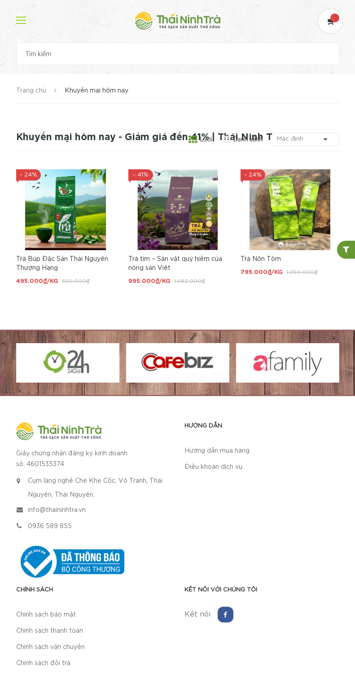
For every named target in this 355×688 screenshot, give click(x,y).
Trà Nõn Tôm (261, 259)
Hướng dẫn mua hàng (217, 451)
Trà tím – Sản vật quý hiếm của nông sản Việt (175, 263)
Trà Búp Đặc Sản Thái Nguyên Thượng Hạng (62, 263)
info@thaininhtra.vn (57, 510)
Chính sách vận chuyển (50, 647)
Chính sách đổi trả (43, 663)
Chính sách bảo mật (46, 614)
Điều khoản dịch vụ (213, 467)
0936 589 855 (50, 526)
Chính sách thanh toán (49, 631)
